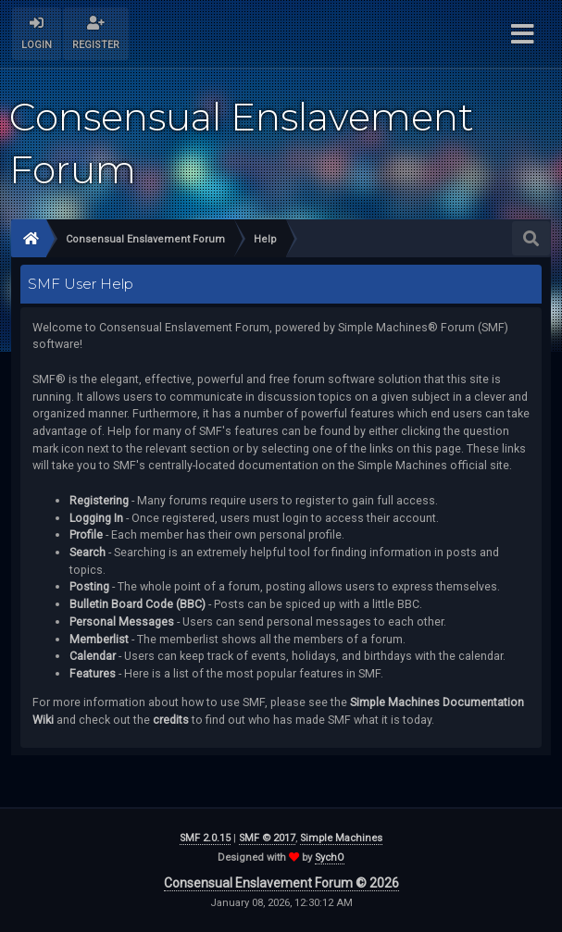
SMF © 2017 (267, 838)
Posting (89, 586)
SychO (329, 857)
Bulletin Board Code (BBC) (137, 604)
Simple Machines (341, 838)
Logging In (96, 518)
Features (92, 673)
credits (171, 720)
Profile (86, 534)
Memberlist (99, 639)
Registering (99, 500)
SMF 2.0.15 (205, 838)
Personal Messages (121, 621)
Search (87, 552)
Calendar (92, 656)
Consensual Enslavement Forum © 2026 (281, 883)
